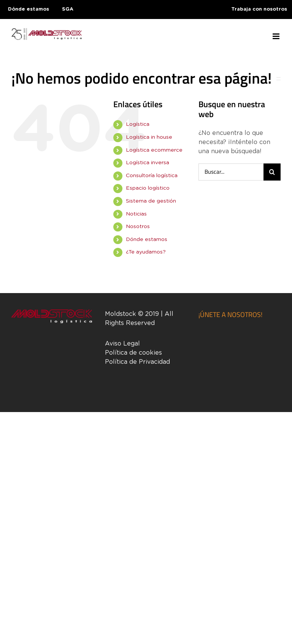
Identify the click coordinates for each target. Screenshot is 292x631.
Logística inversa (147, 162)
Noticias (136, 214)
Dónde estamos (146, 239)
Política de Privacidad (137, 362)
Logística (137, 124)
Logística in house (149, 137)
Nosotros (138, 226)
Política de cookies (133, 353)
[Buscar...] (230, 172)
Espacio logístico (148, 188)
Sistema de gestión (151, 201)
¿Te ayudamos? (146, 252)
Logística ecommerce (154, 150)
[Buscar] (272, 172)
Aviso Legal (122, 344)
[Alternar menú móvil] (277, 36)
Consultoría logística (152, 175)
